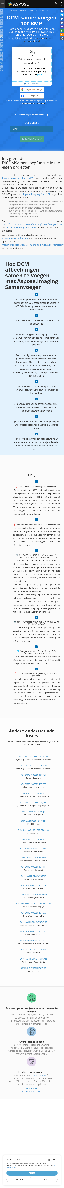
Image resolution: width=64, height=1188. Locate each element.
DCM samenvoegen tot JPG (33, 793)
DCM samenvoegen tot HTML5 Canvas (33, 903)
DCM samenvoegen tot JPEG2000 (33, 830)
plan (39, 74)
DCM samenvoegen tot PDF (33, 775)
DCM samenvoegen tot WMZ (33, 959)
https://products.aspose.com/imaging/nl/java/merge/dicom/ (33, 244)
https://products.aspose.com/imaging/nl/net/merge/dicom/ (32, 224)
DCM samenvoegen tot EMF (33, 931)
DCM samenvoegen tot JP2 (33, 811)
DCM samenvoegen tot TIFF (33, 867)
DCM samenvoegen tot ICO (33, 968)
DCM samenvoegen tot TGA (33, 885)
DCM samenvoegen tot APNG (33, 857)
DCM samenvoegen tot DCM (33, 765)
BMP (31, 128)
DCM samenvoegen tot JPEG (33, 802)
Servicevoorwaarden (28, 103)
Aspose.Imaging (38, 1075)
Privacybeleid (41, 103)
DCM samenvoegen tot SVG (33, 913)
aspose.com (44, 38)
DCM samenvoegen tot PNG (33, 848)
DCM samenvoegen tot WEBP (33, 894)
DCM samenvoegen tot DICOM (33, 756)
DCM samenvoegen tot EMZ (33, 940)
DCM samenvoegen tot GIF (33, 839)
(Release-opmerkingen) (31, 1091)
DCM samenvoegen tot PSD (33, 784)
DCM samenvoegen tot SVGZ (33, 922)
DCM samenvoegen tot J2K (33, 821)
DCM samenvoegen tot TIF (33, 876)
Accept (32, 1173)
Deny (45, 1179)
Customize (19, 1179)
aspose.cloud (32, 41)
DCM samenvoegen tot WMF (33, 949)
